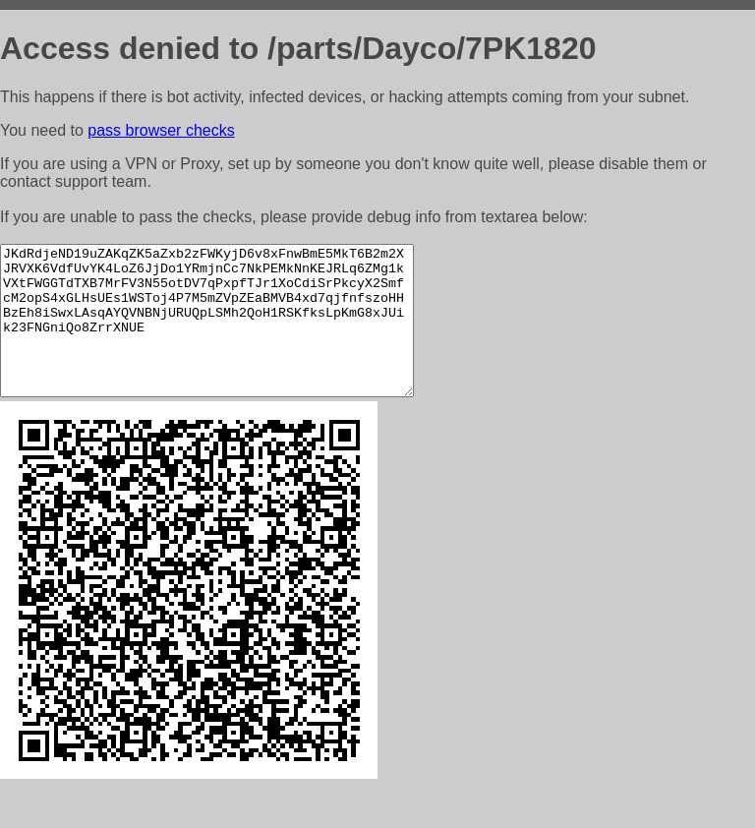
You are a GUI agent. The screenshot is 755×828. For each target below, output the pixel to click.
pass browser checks (160, 130)
